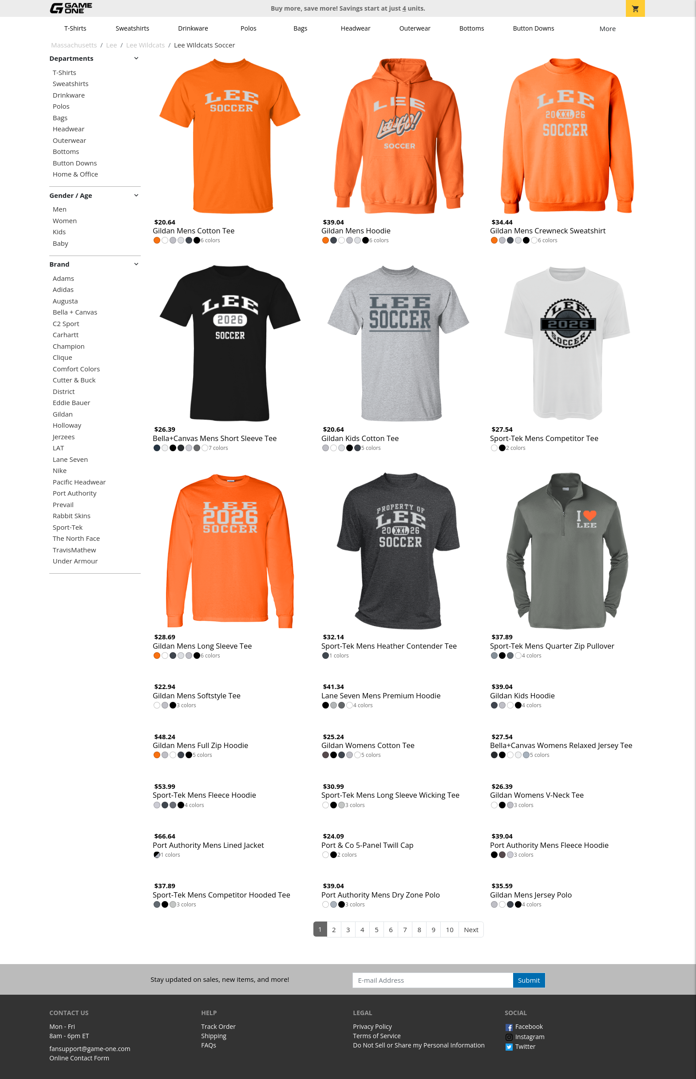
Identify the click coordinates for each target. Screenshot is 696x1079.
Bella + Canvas (75, 312)
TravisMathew (74, 550)
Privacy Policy (372, 1026)
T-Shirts (75, 28)
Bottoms (471, 28)
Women (65, 220)
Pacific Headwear (79, 482)
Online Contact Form (79, 1058)
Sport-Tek (68, 527)
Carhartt (66, 335)
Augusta (65, 301)
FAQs (208, 1045)
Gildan (63, 414)
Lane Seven (70, 459)
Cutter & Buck (74, 380)
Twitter (520, 1046)
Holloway (67, 425)
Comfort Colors (76, 369)
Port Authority (74, 493)
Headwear (356, 28)
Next (471, 929)
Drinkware (193, 28)
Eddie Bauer (72, 402)
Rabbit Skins (72, 516)
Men (60, 209)
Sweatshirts (132, 28)
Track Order (218, 1026)
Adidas (63, 289)
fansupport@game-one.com (89, 1048)
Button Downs (533, 28)
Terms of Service (377, 1036)
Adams (63, 278)
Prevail (63, 504)
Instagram (525, 1036)
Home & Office (75, 174)
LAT (58, 448)
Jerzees (64, 437)
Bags (300, 28)
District (64, 391)
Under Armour (75, 561)
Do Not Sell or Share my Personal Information (419, 1045)
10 (450, 929)
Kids (59, 232)
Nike (60, 470)
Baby (60, 243)
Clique (62, 357)
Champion (69, 346)
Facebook (524, 1026)
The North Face (76, 538)
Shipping (213, 1036)
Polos (248, 28)
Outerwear (415, 28)
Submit (529, 980)
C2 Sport (66, 323)
